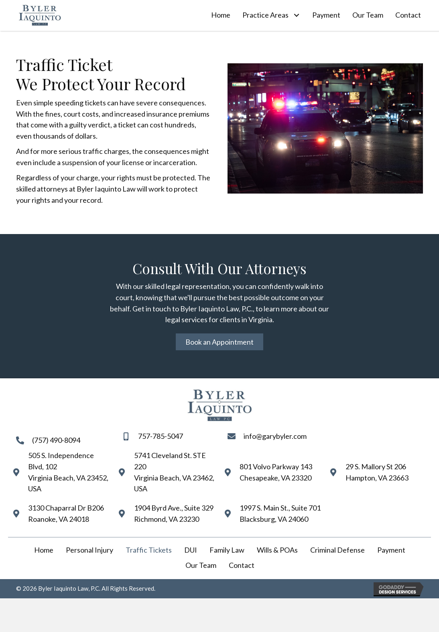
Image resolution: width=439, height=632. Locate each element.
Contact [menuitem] (241, 565)
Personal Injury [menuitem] (89, 549)
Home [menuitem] (43, 549)
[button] (296, 15)
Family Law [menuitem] (226, 549)
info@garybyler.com (275, 436)
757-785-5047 (160, 436)
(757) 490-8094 (56, 440)
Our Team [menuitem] (200, 565)
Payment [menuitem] (391, 549)
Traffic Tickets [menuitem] (149, 549)
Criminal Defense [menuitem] (337, 549)
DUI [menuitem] (190, 549)
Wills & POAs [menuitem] (277, 549)
